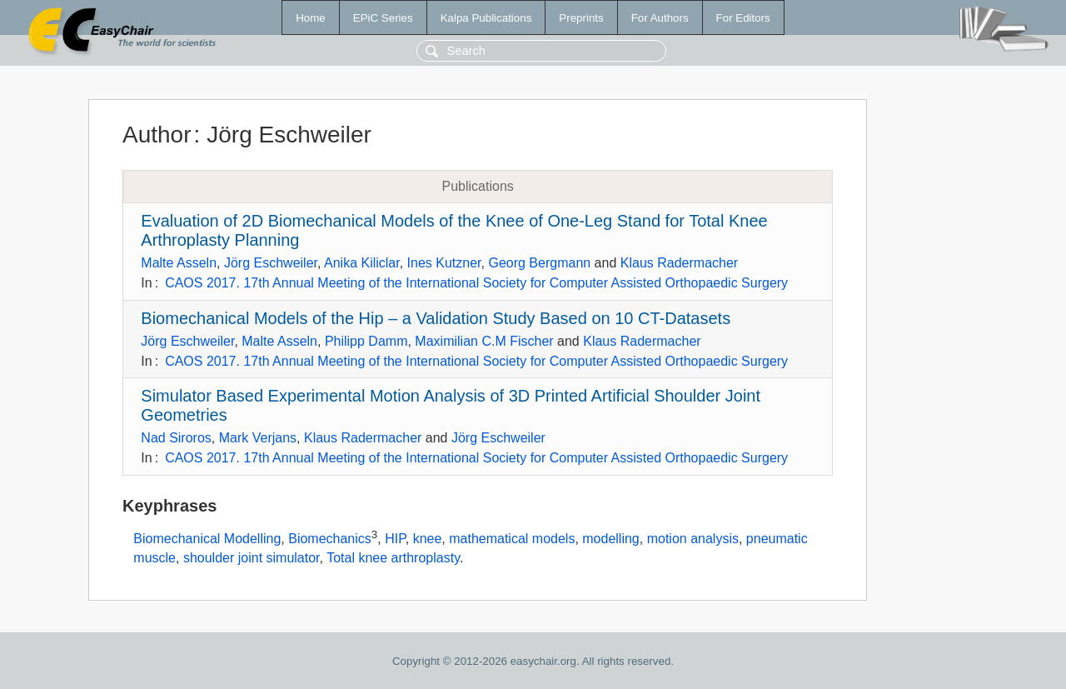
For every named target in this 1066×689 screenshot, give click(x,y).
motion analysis (693, 539)
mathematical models (512, 539)
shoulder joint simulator (251, 558)
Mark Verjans (257, 438)
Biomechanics (329, 539)
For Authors (660, 18)
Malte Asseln (179, 263)
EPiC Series (383, 18)
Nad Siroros (176, 438)
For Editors (743, 18)
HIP (395, 539)
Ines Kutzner (444, 263)
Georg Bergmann (539, 263)
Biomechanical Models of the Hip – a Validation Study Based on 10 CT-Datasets (435, 318)
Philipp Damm (366, 341)
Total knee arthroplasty (393, 558)
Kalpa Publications (486, 18)
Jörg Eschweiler (270, 263)
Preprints (581, 18)
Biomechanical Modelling (207, 539)
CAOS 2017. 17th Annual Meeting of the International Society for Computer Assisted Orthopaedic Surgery (476, 283)
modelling (610, 539)
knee (427, 539)
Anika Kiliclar (362, 263)
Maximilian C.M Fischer (484, 341)
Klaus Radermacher (679, 263)
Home (311, 18)
